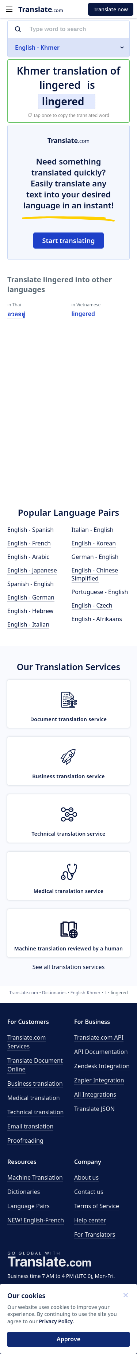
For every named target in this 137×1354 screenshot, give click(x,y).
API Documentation (101, 1052)
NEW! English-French (35, 1220)
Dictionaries (23, 1192)
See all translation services (69, 967)
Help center (90, 1220)
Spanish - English (30, 584)
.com (40, 9)
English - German (30, 597)
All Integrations (95, 1094)
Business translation (35, 1083)
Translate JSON (94, 1109)
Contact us (88, 1192)
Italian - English (93, 530)
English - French (29, 543)
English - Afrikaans (97, 619)
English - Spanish (30, 530)
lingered (83, 314)
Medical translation (33, 1098)
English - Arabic (28, 557)
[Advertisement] (68, 423)
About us (86, 1177)
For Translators (94, 1234)
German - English (95, 557)
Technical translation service (68, 833)
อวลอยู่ (16, 314)
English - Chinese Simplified (95, 574)
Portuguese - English (100, 592)
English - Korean (94, 543)
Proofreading (25, 1140)
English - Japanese (32, 570)
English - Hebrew (30, 611)
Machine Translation (35, 1177)
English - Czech (92, 605)
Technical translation (35, 1112)
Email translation (30, 1126)
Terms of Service (96, 1206)
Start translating (68, 240)
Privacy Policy (56, 1321)
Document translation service (68, 719)
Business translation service (68, 776)
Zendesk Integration (102, 1066)
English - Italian (28, 624)
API (98, 1037)
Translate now (111, 9)
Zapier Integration (99, 1080)
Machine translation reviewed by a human (68, 948)
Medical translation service (68, 891)
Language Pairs (28, 1206)
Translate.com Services (26, 1041)
